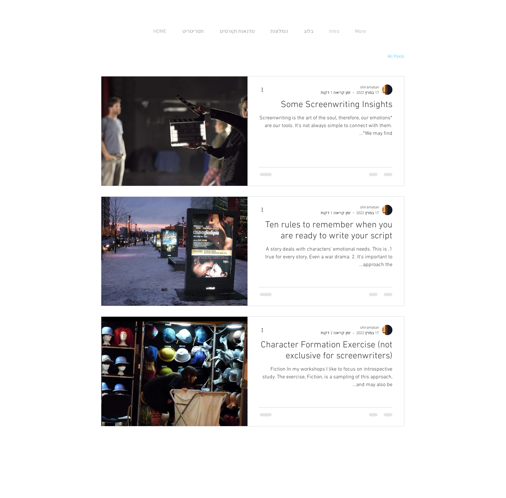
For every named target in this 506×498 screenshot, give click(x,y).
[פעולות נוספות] (260, 90)
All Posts (396, 56)
